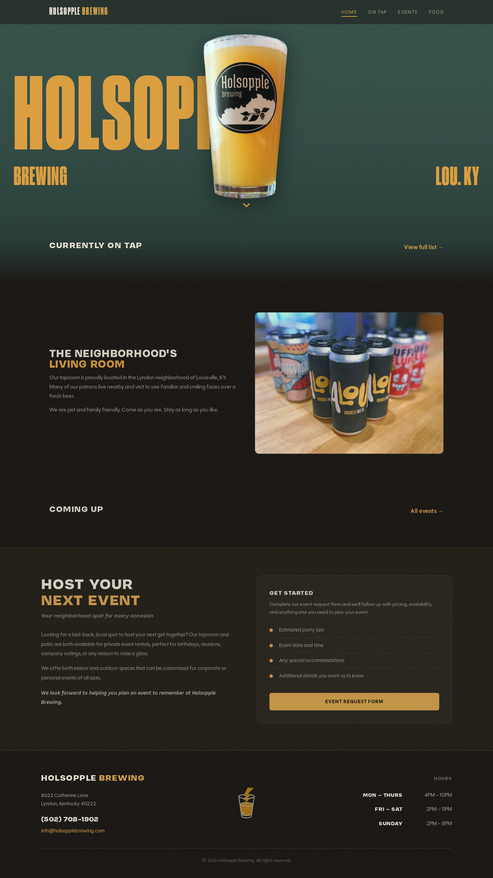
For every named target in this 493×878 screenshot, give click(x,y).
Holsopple (78, 12)
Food (436, 12)
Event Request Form (354, 706)
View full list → (424, 247)
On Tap (377, 12)
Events (408, 12)
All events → (427, 516)
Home (349, 12)
